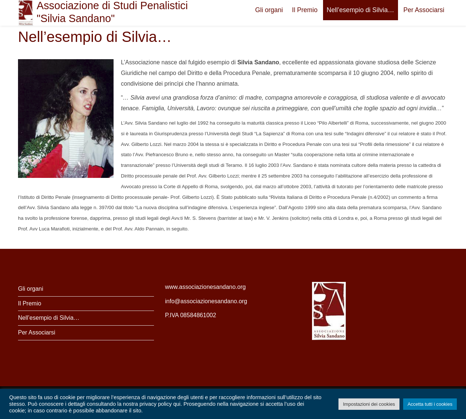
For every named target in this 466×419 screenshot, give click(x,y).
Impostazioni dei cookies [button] (369, 404)
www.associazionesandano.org (205, 287)
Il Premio (305, 10)
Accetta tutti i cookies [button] (430, 404)
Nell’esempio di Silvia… (360, 10)
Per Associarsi (424, 10)
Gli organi (269, 10)
